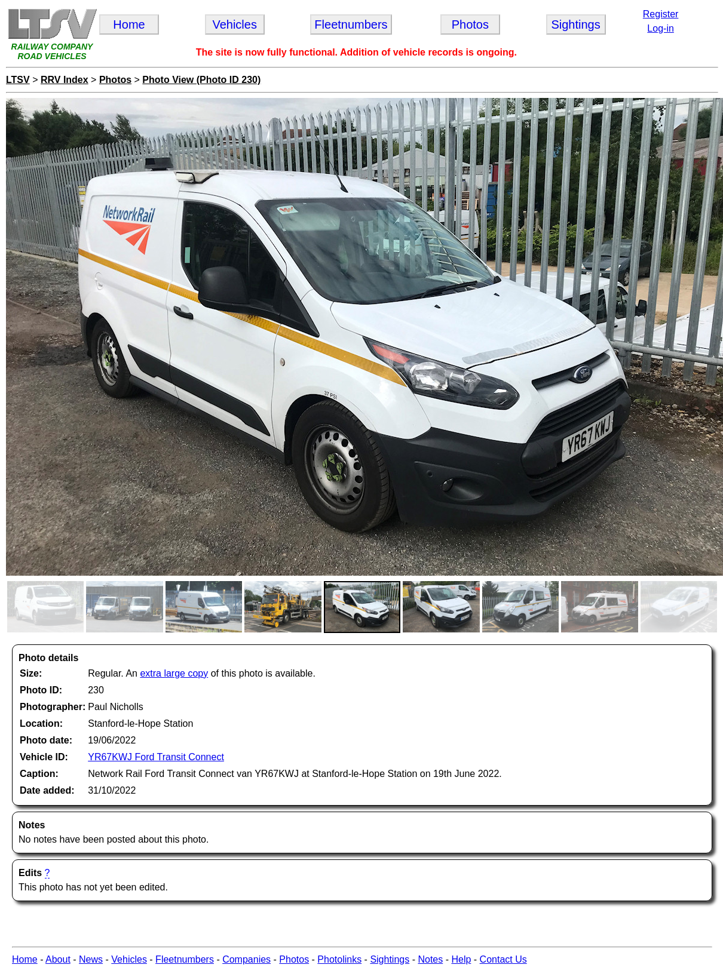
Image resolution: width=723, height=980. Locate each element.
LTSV (18, 80)
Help (461, 959)
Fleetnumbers (184, 959)
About (58, 959)
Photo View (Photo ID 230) (201, 80)
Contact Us (503, 959)
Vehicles (129, 959)
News (91, 959)
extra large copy (174, 673)
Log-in (660, 28)
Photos (115, 80)
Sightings (389, 959)
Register (661, 14)
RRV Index (64, 80)
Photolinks (339, 959)
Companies (246, 959)
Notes (430, 959)
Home (25, 959)
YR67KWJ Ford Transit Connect (156, 757)
